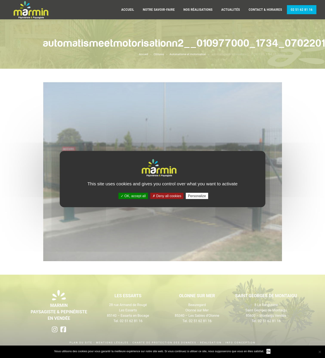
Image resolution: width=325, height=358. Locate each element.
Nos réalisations (198, 9)
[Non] (319, 352)
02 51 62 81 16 (302, 9)
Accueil (127, 9)
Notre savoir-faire (159, 9)
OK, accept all (133, 196)
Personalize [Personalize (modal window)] (197, 196)
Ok (268, 351)
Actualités (230, 9)
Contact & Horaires (265, 9)
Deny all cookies (166, 196)
